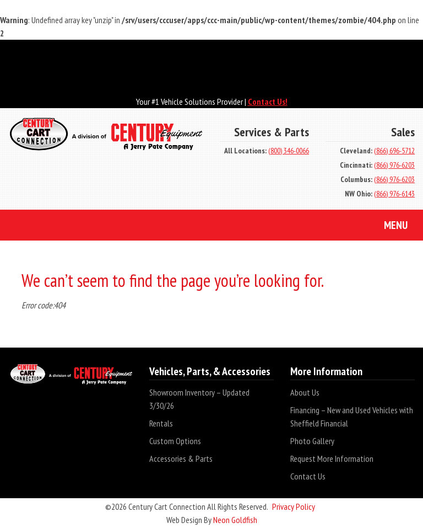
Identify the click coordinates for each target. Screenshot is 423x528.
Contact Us (308, 476)
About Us (304, 392)
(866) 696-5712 (394, 151)
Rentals (161, 423)
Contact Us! (268, 101)
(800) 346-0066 (288, 151)
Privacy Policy (293, 506)
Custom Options (175, 440)
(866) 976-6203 (394, 165)
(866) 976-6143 (394, 194)
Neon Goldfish (235, 519)
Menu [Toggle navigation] (387, 226)
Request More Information (331, 458)
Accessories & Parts (181, 458)
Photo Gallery (312, 440)
